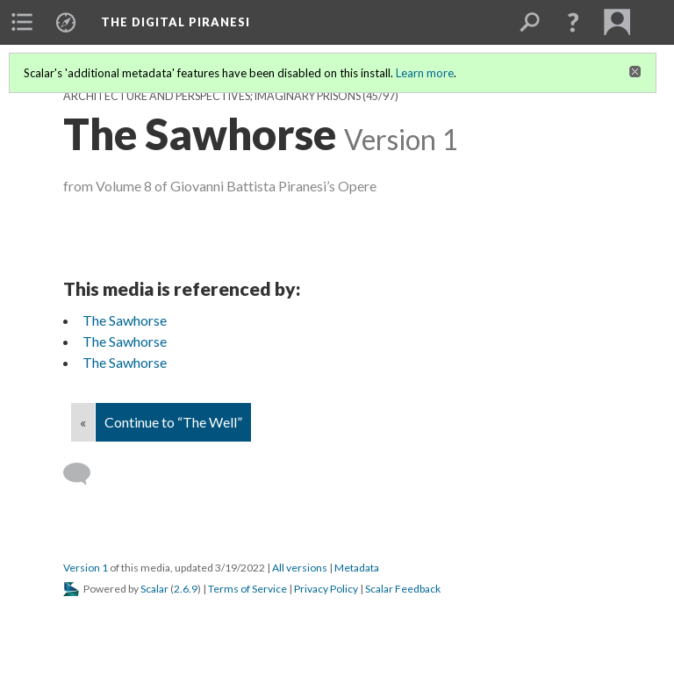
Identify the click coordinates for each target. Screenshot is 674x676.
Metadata (356, 567)
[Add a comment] (84, 474)
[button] (573, 22)
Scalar (154, 588)
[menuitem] (22, 22)
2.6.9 (185, 588)
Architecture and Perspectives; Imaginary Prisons (212, 96)
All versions (299, 567)
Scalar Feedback (403, 588)
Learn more (425, 73)
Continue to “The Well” (173, 422)
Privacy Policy (326, 588)
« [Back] (83, 422)
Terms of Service (247, 588)
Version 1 (85, 567)
